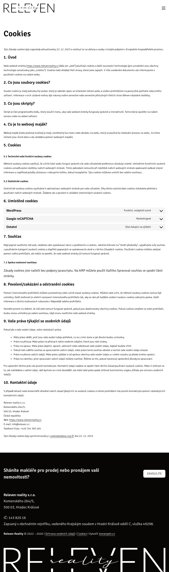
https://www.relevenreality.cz (42, 65)
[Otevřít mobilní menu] (163, 8)
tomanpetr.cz (107, 534)
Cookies (82, 534)
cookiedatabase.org (60, 436)
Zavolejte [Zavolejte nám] (154, 473)
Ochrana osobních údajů (60, 534)
